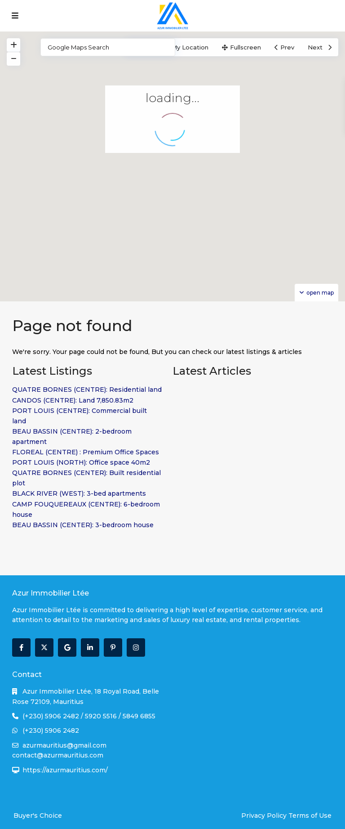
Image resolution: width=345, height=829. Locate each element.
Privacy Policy (264, 815)
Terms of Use (310, 815)
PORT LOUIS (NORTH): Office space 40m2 (81, 462)
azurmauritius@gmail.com (64, 745)
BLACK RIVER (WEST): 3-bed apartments (79, 493)
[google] (67, 647)
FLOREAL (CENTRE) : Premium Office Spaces (85, 452)
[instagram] (136, 647)
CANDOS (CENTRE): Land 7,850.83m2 (72, 400)
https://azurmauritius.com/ (65, 770)
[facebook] (21, 647)
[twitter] (44, 647)
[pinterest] (113, 647)
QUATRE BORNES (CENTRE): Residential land (87, 389)
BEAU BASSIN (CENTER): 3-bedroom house (83, 525)
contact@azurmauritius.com (57, 755)
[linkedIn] (90, 647)
